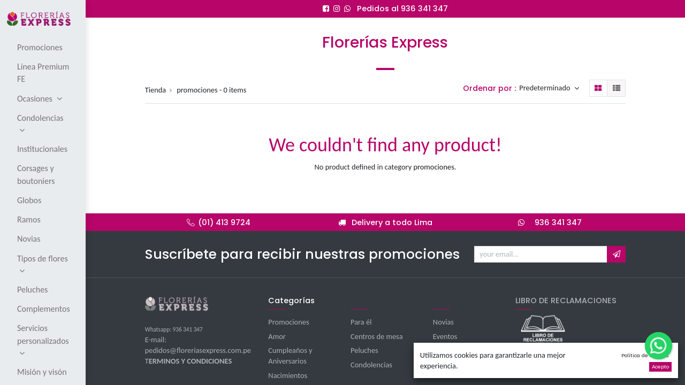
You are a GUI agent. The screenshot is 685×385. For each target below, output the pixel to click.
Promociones (288, 322)
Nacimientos (287, 375)
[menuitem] (43, 47)
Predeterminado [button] (545, 88)
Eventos (445, 336)
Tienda (155, 90)
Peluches (364, 350)
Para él (361, 322)
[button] (616, 254)
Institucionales (455, 350)
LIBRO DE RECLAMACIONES (565, 300)
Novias (443, 322)
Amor (276, 336)
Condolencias (371, 364)
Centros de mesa (377, 336)
